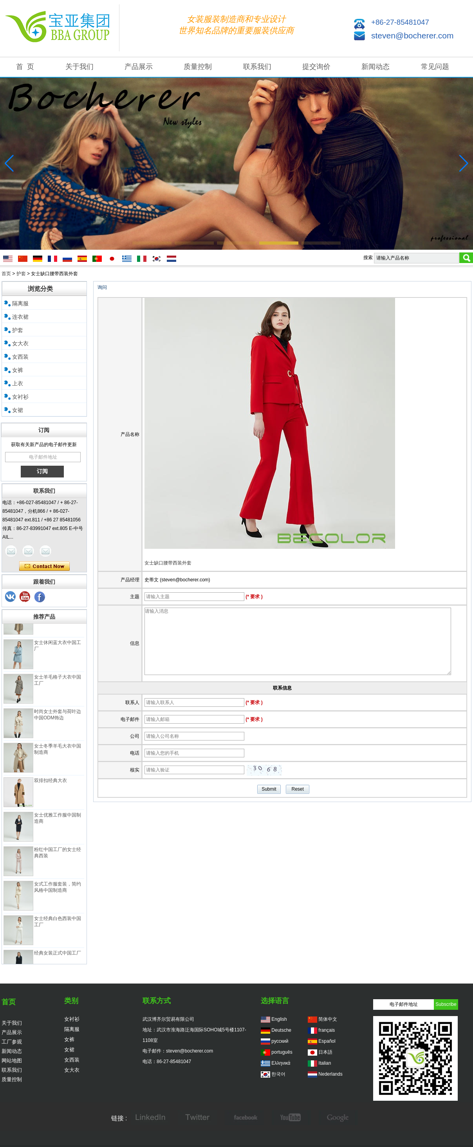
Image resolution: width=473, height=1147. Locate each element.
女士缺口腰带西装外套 (167, 563)
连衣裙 (20, 317)
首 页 (25, 67)
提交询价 (316, 67)
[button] (152, 243)
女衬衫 (20, 397)
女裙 (17, 410)
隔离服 (20, 303)
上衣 (17, 383)
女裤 (17, 370)
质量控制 (198, 67)
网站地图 (12, 1061)
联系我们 (257, 67)
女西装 (20, 357)
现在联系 (44, 566)
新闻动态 (375, 67)
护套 (21, 273)
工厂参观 (12, 1042)
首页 (6, 273)
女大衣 (20, 343)
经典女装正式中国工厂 (57, 956)
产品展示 (139, 67)
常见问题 (435, 67)
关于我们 (79, 67)
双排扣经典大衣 (50, 783)
